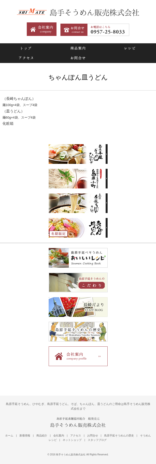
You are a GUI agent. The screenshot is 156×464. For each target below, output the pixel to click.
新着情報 (24, 435)
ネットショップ (72, 439)
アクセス (26, 58)
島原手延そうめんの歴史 (119, 435)
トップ (26, 48)
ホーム (9, 435)
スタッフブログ (97, 439)
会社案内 (58, 435)
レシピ (130, 48)
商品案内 (78, 48)
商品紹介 (41, 435)
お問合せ (78, 58)
